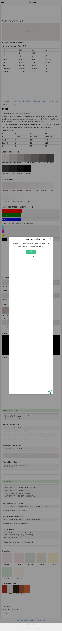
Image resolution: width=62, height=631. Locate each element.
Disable (31, 252)
